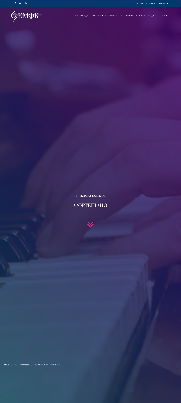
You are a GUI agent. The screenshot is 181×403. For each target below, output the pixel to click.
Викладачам (163, 3)
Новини (140, 15)
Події (151, 15)
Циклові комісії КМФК (39, 365)
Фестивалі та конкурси (104, 15)
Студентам (151, 3)
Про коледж (81, 15)
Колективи (127, 15)
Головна (140, 3)
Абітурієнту (163, 15)
